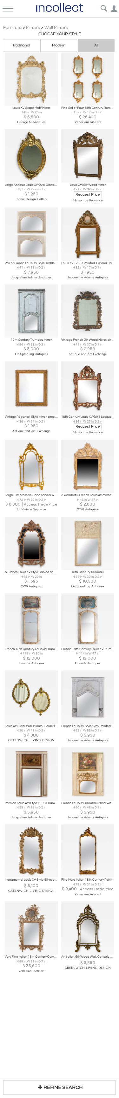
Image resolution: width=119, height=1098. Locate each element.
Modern (58, 45)
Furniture (12, 27)
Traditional (21, 45)
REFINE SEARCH (59, 1087)
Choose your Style (59, 34)
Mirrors (33, 27)
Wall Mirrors (56, 27)
